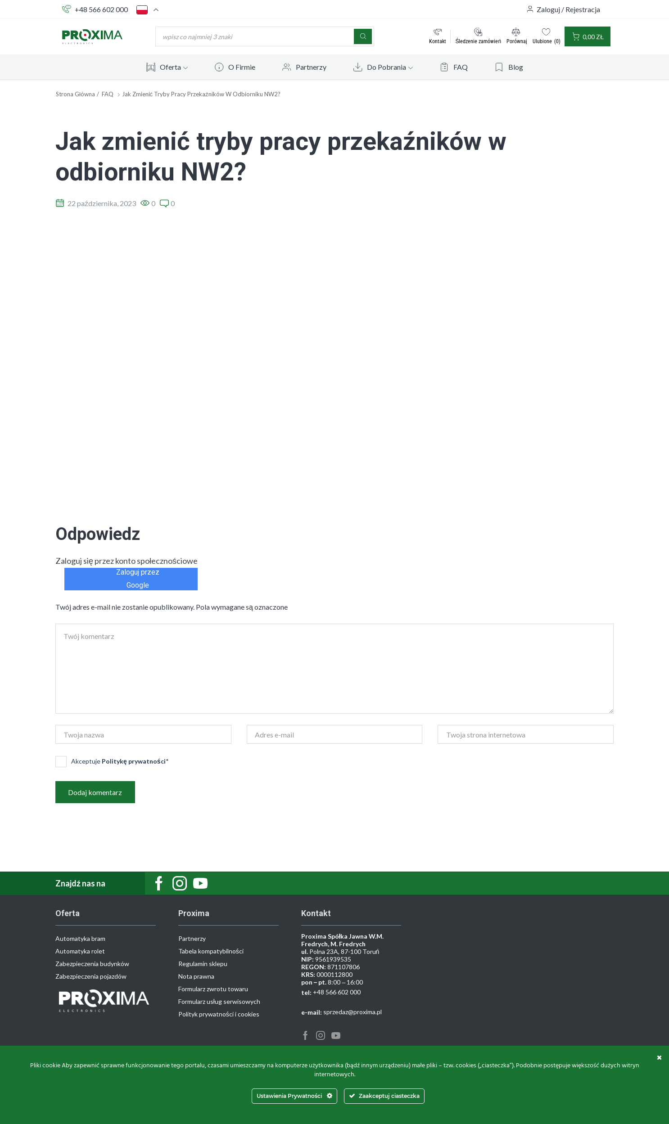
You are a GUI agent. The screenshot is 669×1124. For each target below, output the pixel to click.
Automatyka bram (80, 939)
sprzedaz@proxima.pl (352, 1012)
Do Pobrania (390, 67)
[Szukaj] (363, 36)
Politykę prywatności (134, 761)
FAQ (460, 67)
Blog (515, 67)
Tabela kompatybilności (211, 951)
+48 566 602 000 (101, 9)
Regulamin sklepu (202, 964)
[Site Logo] (92, 36)
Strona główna (75, 94)
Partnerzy (311, 67)
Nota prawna (196, 976)
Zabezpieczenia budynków (92, 964)
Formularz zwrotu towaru (213, 989)
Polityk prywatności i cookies (218, 1014)
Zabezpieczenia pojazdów (91, 976)
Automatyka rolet (80, 951)
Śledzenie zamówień (478, 41)
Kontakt (437, 41)
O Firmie (241, 67)
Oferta (174, 67)
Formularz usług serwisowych (219, 1002)
